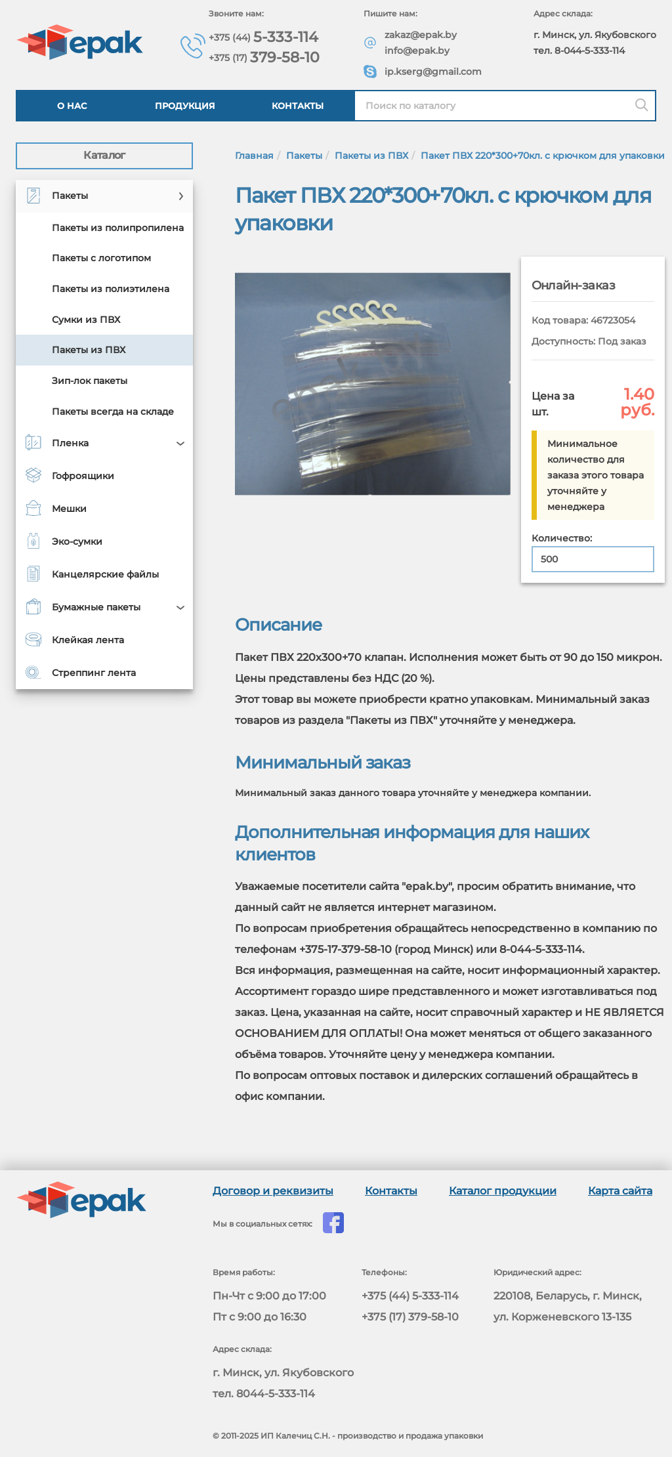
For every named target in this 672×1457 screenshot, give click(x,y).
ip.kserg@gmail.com (433, 71)
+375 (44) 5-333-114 (410, 1296)
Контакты (298, 105)
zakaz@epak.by (421, 35)
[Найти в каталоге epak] (505, 105)
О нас (72, 105)
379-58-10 (264, 57)
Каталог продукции (502, 1191)
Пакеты (304, 155)
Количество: (562, 538)
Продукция (185, 105)
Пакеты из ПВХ (371, 155)
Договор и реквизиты (273, 1191)
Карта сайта (620, 1191)
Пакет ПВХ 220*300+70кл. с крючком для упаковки (543, 155)
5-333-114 (263, 36)
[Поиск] (641, 105)
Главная (254, 155)
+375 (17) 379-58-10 (410, 1317)
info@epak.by (417, 50)
